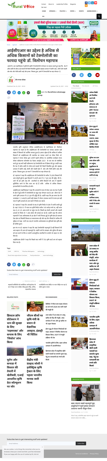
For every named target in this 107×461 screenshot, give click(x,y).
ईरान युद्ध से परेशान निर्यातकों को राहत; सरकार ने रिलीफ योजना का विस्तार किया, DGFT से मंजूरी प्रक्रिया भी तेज (94, 292)
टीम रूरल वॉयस (20, 80)
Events (81, 11)
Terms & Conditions (81, 451)
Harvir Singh (92, 118)
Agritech (15, 45)
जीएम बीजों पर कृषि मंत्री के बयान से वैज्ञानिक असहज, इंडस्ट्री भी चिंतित (35, 325)
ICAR (9, 251)
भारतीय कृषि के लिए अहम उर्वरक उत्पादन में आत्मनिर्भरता (94, 323)
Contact (43, 4)
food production (35, 255)
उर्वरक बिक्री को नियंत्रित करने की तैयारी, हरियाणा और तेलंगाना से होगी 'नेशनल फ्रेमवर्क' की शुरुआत (94, 104)
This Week (76, 86)
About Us (51, 4)
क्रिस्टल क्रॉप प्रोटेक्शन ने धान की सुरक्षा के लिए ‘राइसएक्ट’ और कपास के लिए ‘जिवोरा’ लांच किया (15, 329)
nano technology (48, 255)
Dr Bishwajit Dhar (94, 331)
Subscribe (57, 274)
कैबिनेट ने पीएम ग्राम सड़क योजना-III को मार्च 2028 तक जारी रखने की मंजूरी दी (57, 307)
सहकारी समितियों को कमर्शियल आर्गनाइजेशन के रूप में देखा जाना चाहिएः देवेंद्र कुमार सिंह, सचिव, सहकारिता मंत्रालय (22, 287)
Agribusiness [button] (92, 11)
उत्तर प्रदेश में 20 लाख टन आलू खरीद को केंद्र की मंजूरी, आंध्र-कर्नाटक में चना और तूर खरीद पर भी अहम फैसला (94, 257)
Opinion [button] (52, 11)
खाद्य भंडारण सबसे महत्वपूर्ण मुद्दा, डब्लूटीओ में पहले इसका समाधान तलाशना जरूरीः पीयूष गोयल (85, 405)
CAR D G (16, 251)
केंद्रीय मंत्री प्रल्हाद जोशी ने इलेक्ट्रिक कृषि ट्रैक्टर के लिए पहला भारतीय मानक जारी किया (35, 371)
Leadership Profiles (62, 4)
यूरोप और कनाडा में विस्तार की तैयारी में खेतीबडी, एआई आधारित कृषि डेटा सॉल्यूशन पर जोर (15, 373)
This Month (85, 86)
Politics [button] (63, 11)
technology (41, 251)
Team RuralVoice (94, 209)
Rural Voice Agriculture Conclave (17, 255)
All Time (95, 86)
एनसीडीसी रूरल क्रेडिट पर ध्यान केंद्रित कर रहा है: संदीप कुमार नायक (53, 286)
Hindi (44, 7)
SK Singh (91, 149)
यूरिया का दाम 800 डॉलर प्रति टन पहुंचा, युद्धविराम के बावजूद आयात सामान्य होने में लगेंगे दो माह (94, 166)
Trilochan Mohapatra (28, 251)
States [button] (73, 11)
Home (44, 11)
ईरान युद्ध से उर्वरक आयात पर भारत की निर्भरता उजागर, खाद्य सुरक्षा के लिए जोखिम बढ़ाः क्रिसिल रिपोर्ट (94, 136)
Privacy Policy (94, 451)
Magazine (73, 4)
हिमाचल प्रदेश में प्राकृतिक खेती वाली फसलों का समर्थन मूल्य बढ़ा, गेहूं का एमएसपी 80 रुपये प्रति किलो (94, 352)
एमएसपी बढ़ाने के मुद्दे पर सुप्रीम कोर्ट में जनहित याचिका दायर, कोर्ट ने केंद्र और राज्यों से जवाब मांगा (94, 196)
